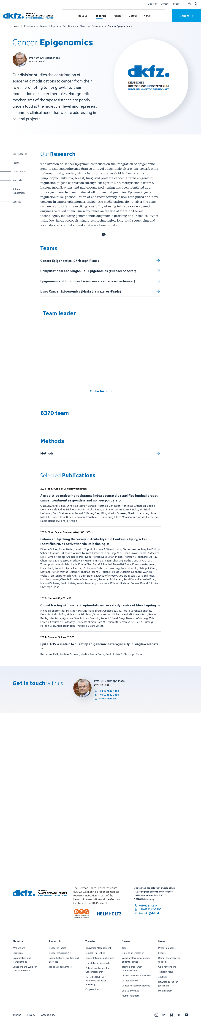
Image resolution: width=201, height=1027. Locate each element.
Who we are (19, 948)
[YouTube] (186, 1015)
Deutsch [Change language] (152, 3)
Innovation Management (98, 948)
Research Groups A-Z (60, 953)
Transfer (90, 941)
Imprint (17, 1015)
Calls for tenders (167, 967)
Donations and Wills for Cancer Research (25, 968)
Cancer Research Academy (136, 985)
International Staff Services (136, 975)
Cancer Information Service (99, 958)
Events (162, 953)
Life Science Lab (130, 990)
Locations (18, 953)
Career (126, 941)
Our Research (21, 154)
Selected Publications (21, 191)
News (161, 941)
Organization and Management (22, 960)
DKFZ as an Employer (133, 953)
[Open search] (195, 3)
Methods (21, 180)
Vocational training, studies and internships (136, 960)
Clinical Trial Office (95, 953)
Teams (21, 162)
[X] (179, 1015)
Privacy (31, 1015)
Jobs (124, 948)
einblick (162, 977)
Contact (165, 3)
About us (18, 941)
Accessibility (48, 1015)
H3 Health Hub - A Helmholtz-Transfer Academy (95, 980)
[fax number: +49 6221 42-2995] (147, 909)
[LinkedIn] (164, 1015)
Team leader (21, 171)
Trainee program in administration (132, 968)
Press (176, 3)
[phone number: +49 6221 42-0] (147, 905)
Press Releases (166, 948)
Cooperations (92, 989)
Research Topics (57, 948)
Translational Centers (60, 967)
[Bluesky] (171, 1015)
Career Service (130, 980)
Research (55, 941)
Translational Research (97, 963)
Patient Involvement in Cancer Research (97, 970)
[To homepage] (29, 15)
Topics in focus (165, 972)
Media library (165, 990)
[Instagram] (156, 1015)
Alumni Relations (130, 995)
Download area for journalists (168, 983)
